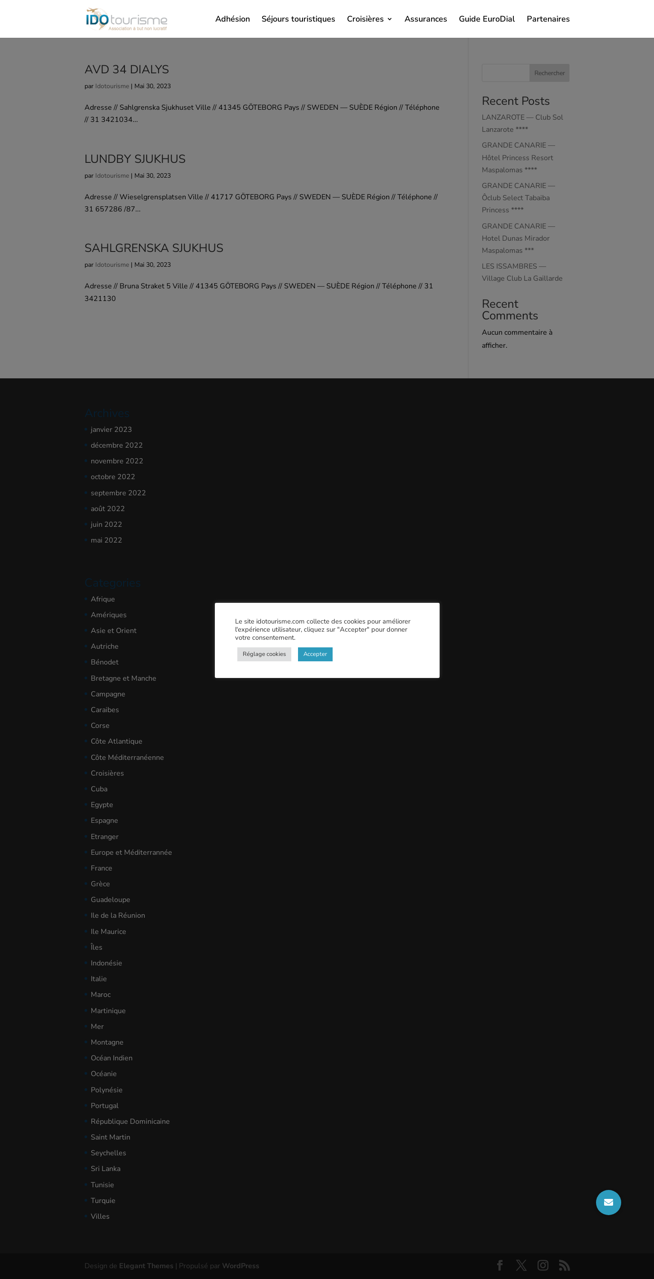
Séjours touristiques (298, 20)
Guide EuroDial (487, 20)
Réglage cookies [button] (264, 654)
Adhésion (232, 20)
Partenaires (548, 20)
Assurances (426, 20)
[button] (608, 1202)
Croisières (365, 20)
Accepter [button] (315, 654)
